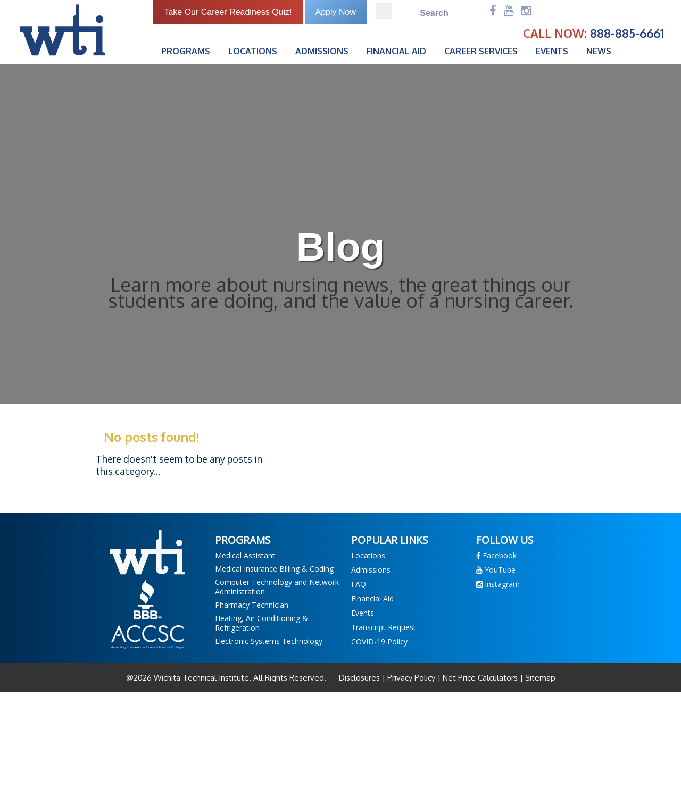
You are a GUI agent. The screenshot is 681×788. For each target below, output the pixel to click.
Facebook (496, 555)
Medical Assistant (245, 555)
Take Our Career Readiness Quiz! (228, 11)
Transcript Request (383, 627)
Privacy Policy (411, 678)
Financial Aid (396, 51)
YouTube (496, 570)
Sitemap (539, 678)
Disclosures (360, 678)
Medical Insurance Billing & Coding (274, 569)
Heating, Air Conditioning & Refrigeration (261, 623)
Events (552, 51)
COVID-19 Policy (379, 641)
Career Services (481, 51)
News (598, 51)
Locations (252, 51)
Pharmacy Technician (251, 605)
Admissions (321, 51)
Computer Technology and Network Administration (277, 587)
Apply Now (335, 11)
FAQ (358, 584)
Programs (185, 51)
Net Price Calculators (480, 678)
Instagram (498, 584)
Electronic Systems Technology (268, 641)
